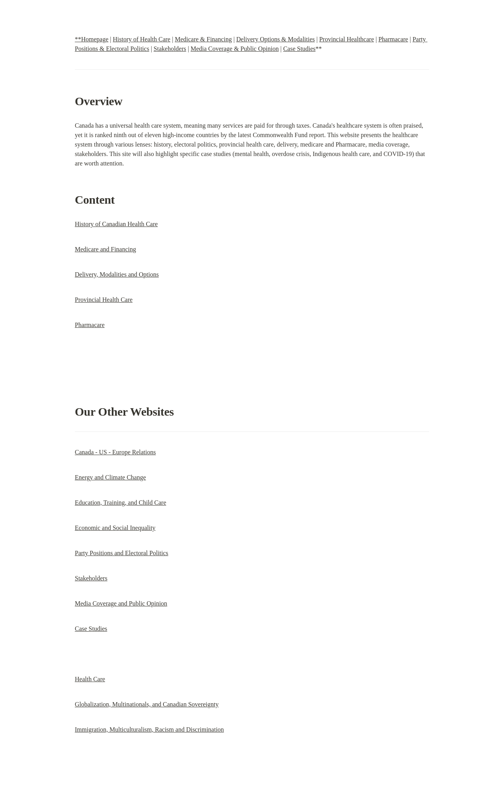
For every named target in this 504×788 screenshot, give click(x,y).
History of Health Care (141, 39)
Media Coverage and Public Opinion (121, 603)
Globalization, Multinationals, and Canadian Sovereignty (147, 704)
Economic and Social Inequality (115, 527)
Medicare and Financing (105, 249)
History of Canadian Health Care (116, 224)
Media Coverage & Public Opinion (235, 48)
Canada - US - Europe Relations (115, 452)
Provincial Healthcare (346, 39)
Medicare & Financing (203, 39)
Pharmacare (393, 39)
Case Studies (299, 48)
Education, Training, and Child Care (120, 502)
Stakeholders (170, 48)
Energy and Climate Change (110, 477)
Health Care (90, 679)
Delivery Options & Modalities (275, 39)
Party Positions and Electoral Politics (121, 553)
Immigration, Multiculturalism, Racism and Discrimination (149, 729)
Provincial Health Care (104, 299)
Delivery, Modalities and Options (117, 274)
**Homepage (91, 39)
